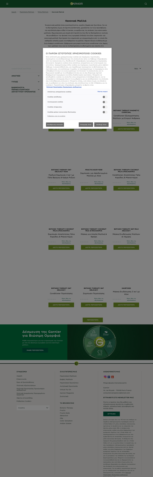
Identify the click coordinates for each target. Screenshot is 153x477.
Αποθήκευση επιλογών (55, 124)
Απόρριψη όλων (85, 124)
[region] (77, 88)
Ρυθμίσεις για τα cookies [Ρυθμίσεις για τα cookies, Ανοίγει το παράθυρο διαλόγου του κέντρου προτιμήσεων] (56, 116)
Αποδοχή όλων (101, 124)
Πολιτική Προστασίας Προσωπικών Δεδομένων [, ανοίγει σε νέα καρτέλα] (64, 87)
